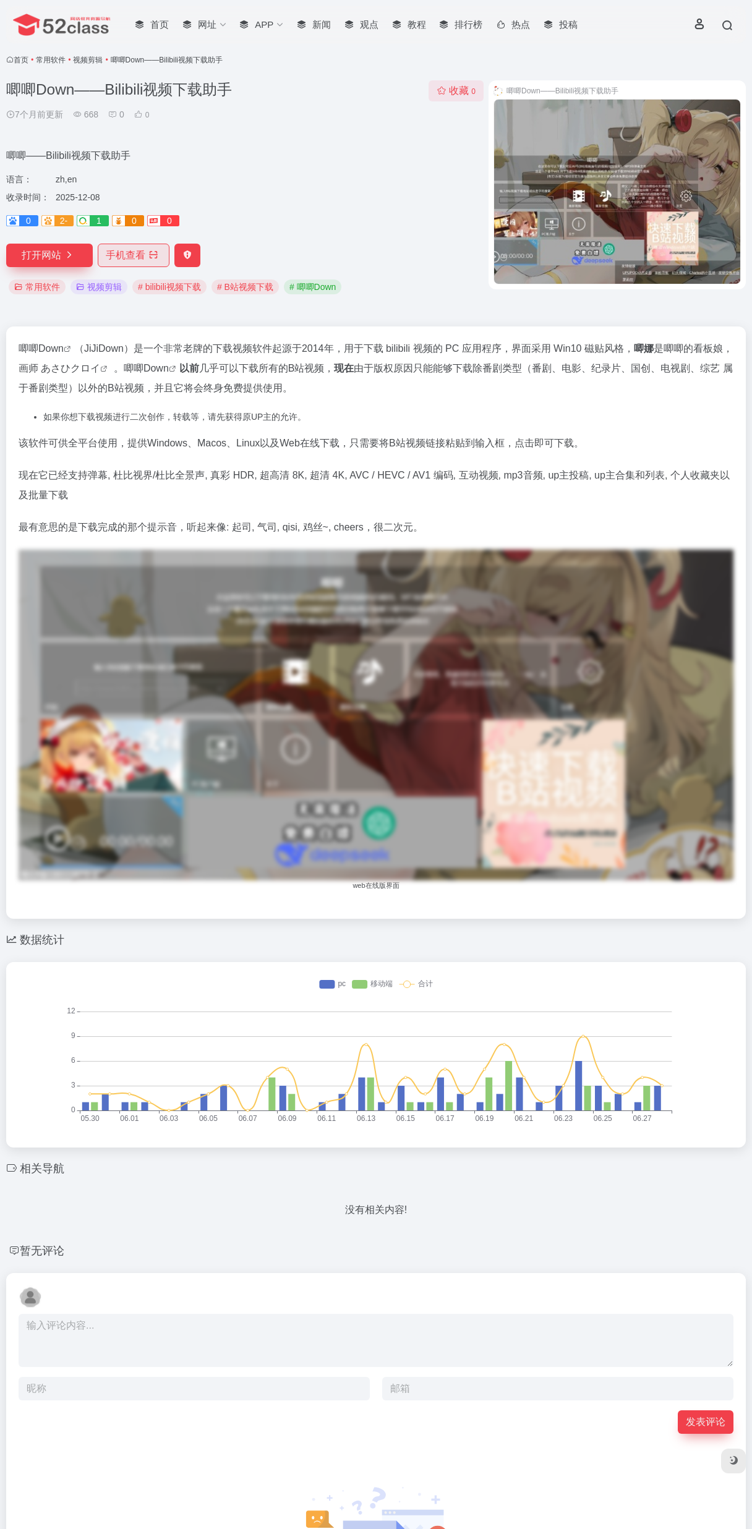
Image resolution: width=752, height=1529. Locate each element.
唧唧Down (41, 348)
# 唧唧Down (312, 287)
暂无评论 (42, 1251)
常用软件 (51, 60)
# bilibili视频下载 (169, 287)
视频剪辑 (88, 60)
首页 (21, 60)
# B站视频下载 (245, 287)
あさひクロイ (70, 368)
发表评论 (705, 1421)
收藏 (456, 90)
